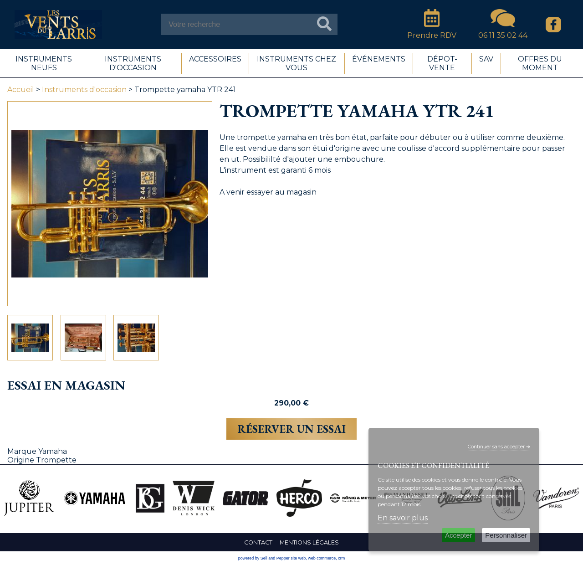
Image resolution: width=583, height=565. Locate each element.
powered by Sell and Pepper (264, 558)
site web (298, 558)
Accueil (20, 89)
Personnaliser (506, 535)
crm (341, 558)
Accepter (458, 535)
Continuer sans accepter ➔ (499, 447)
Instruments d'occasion (84, 89)
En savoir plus (403, 518)
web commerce (322, 558)
